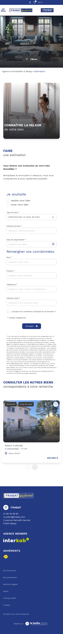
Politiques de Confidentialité (41, 371)
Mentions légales (10, 584)
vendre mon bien (20, 200)
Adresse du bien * (14, 226)
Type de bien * (13, 212)
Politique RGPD (9, 598)
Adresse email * (13, 298)
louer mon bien (20, 204)
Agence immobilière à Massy (17, 71)
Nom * (9, 257)
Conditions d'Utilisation (14, 373)
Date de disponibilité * (16, 240)
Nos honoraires (9, 571)
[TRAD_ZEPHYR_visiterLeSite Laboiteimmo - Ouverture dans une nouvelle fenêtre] (36, 623)
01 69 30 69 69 (10, 513)
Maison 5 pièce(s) (16, 447)
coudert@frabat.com (14, 517)
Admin (5, 591)
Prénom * (11, 271)
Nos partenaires (10, 577)
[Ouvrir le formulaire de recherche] (31, 59)
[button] (35, 467)
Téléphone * (12, 285)
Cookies (6, 605)
